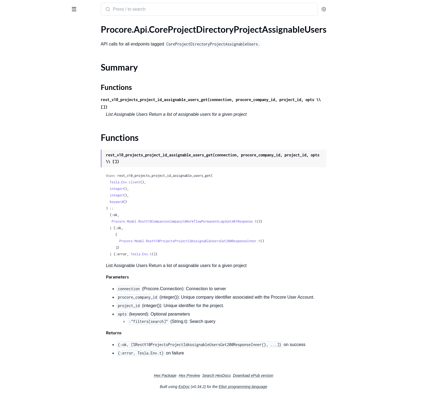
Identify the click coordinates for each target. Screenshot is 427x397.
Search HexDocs (257, 375)
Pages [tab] (10, 25)
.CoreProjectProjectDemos (29, 217)
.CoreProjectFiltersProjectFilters (34, 180)
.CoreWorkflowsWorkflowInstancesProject (39, 342)
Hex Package (206, 375)
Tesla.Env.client (166, 182)
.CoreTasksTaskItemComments (33, 283)
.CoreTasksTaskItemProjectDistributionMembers (39, 290)
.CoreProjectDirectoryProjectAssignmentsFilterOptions (39, 62)
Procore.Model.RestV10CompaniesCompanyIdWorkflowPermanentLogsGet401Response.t (224, 221)
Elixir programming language (284, 386)
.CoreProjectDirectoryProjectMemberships (39, 114)
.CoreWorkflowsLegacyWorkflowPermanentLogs (39, 327)
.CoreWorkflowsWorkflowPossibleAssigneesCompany (39, 364)
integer (157, 189)
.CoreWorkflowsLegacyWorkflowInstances (39, 320)
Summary (18, 46)
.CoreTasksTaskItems (23, 298)
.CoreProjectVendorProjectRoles (35, 261)
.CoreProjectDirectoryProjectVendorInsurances (39, 150)
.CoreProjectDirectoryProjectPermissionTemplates (39, 128)
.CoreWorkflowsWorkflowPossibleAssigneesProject (39, 371)
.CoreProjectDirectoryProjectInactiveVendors (39, 99)
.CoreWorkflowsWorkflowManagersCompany (39, 349)
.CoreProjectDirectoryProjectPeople (38, 121)
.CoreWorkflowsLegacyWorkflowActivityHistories (39, 312)
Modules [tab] (30, 25)
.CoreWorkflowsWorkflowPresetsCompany (39, 378)
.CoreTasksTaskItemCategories (33, 275)
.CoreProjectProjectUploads (30, 246)
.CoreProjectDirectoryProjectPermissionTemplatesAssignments (39, 136)
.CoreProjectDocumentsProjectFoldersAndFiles (39, 172)
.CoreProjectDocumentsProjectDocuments (39, 165)
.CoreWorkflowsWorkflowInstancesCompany (39, 334)
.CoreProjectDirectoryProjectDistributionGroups (39, 77)
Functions (18, 52)
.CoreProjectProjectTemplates (32, 231)
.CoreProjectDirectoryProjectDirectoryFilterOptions (39, 69)
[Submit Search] (148, 10)
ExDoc (224, 386)
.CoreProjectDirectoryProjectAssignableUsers (39, 36)
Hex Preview (230, 375)
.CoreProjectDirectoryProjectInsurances (39, 106)
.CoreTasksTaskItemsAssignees (33, 305)
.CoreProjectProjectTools (27, 239)
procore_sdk (18, 6)
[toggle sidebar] (75, 8)
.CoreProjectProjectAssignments (35, 202)
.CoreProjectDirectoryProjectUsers (37, 143)
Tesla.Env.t (182, 254)
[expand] (76, 37)
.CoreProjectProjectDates (28, 209)
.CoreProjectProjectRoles (28, 224)
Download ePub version (294, 375)
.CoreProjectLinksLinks (25, 187)
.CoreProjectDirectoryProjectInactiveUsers (39, 92)
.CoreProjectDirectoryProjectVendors (39, 158)
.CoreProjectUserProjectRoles (32, 253)
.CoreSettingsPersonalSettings (32, 268)
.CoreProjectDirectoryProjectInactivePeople (39, 84)
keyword (157, 202)
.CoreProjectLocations (25, 195)
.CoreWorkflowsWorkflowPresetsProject (39, 386)
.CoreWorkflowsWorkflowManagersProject (39, 356)
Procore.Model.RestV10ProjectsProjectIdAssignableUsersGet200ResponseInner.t (230, 241)
